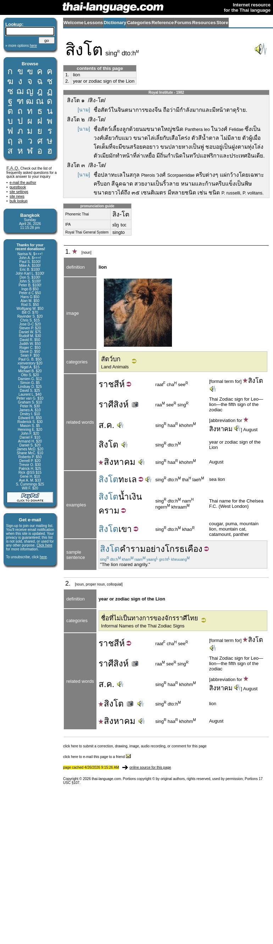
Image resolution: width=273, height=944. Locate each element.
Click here (44, 545)
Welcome (73, 22)
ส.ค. (106, 425)
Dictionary (115, 22)
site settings (19, 192)
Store (222, 22)
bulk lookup (19, 201)
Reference (162, 22)
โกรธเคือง (183, 549)
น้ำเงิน (130, 496)
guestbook (18, 187)
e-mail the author (23, 183)
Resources (204, 22)
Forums (182, 22)
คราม (109, 510)
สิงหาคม (117, 462)
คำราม (133, 549)
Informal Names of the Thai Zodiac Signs (142, 626)
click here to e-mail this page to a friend (97, 757)
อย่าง (155, 549)
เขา (125, 529)
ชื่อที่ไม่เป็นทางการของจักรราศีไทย (149, 618)
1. (67, 74)
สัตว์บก (111, 359)
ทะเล (127, 479)
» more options (21, 46)
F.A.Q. (13, 168)
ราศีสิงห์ (119, 404)
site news (17, 196)
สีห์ (119, 384)
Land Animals (115, 366)
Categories (139, 22)
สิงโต (253, 380)
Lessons (93, 22)
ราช (106, 384)
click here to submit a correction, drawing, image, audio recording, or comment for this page (135, 746)
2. (67, 81)
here (43, 557)
